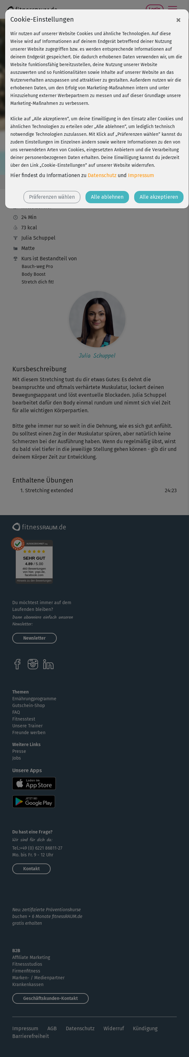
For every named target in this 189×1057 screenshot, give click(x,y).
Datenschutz (102, 175)
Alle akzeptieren (159, 197)
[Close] (178, 20)
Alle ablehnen (107, 197)
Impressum (141, 175)
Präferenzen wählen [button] (52, 197)
